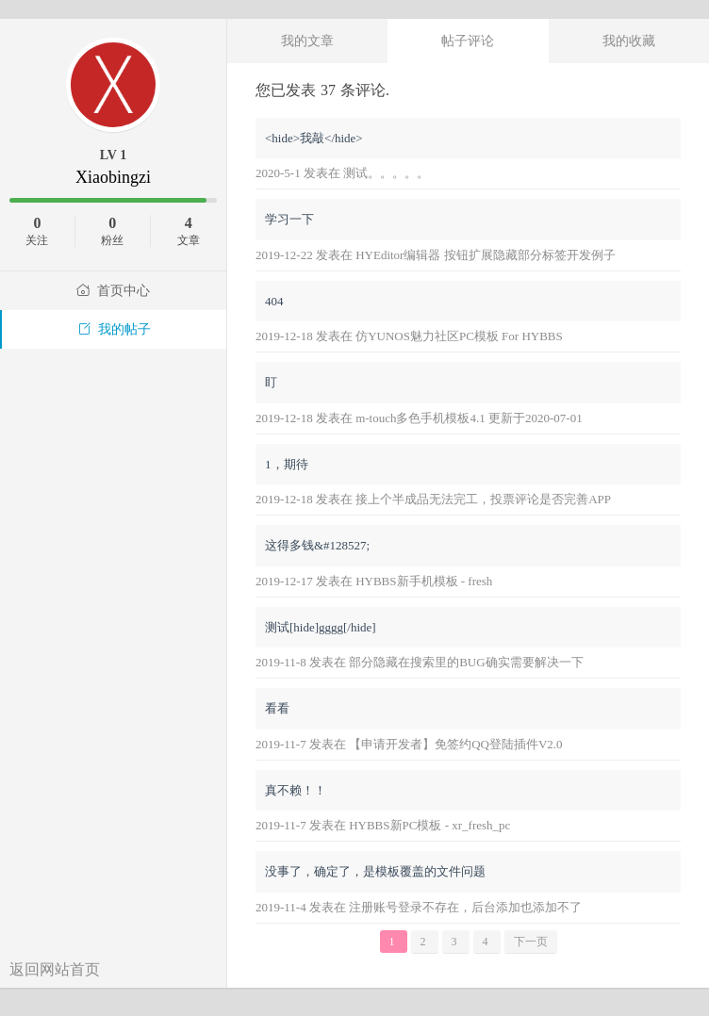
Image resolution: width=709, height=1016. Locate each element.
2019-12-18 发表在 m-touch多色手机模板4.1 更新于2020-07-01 (419, 418)
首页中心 (113, 291)
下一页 (531, 941)
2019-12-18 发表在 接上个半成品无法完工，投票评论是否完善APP (433, 499)
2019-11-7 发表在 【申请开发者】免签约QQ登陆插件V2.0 (409, 744)
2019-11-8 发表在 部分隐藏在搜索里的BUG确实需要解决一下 (420, 662)
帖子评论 (467, 40)
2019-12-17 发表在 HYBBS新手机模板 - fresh (374, 581)
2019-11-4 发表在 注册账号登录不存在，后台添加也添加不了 (419, 907)
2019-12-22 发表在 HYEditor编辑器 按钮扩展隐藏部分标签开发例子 (436, 255)
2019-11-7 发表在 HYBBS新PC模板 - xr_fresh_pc (383, 825)
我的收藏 (628, 40)
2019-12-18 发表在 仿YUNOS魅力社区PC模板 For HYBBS (409, 336)
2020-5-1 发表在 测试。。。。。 (342, 173)
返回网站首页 (54, 969)
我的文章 (307, 40)
